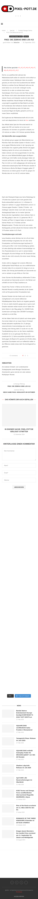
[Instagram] (12, 882)
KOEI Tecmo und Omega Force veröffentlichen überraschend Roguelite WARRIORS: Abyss (25, 794)
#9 (7, 70)
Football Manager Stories (25, 30)
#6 (32, 68)
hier (27, 120)
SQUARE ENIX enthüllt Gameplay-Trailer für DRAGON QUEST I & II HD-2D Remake (25, 754)
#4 (27, 68)
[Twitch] (16, 882)
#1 (19, 68)
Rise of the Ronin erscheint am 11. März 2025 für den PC (26, 808)
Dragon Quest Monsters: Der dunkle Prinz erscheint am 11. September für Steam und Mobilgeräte (25, 834)
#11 (13, 70)
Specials (12, 30)
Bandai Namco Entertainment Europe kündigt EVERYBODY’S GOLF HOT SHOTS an (24, 714)
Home (3, 30)
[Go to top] (19, 896)
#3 (24, 68)
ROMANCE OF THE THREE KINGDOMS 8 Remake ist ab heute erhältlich (26, 820)
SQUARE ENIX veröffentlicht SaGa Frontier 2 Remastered (24, 728)
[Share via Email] (27, 355)
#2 (22, 68)
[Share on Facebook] (25, 355)
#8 (5, 70)
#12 (17, 70)
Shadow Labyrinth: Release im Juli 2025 (23, 766)
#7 (34, 68)
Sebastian (17, 42)
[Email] (20, 16)
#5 (29, 68)
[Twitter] (26, 882)
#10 (10, 70)
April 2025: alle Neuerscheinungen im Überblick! (24, 780)
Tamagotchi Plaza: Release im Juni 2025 (26, 739)
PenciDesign (19, 892)
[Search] (36, 24)
